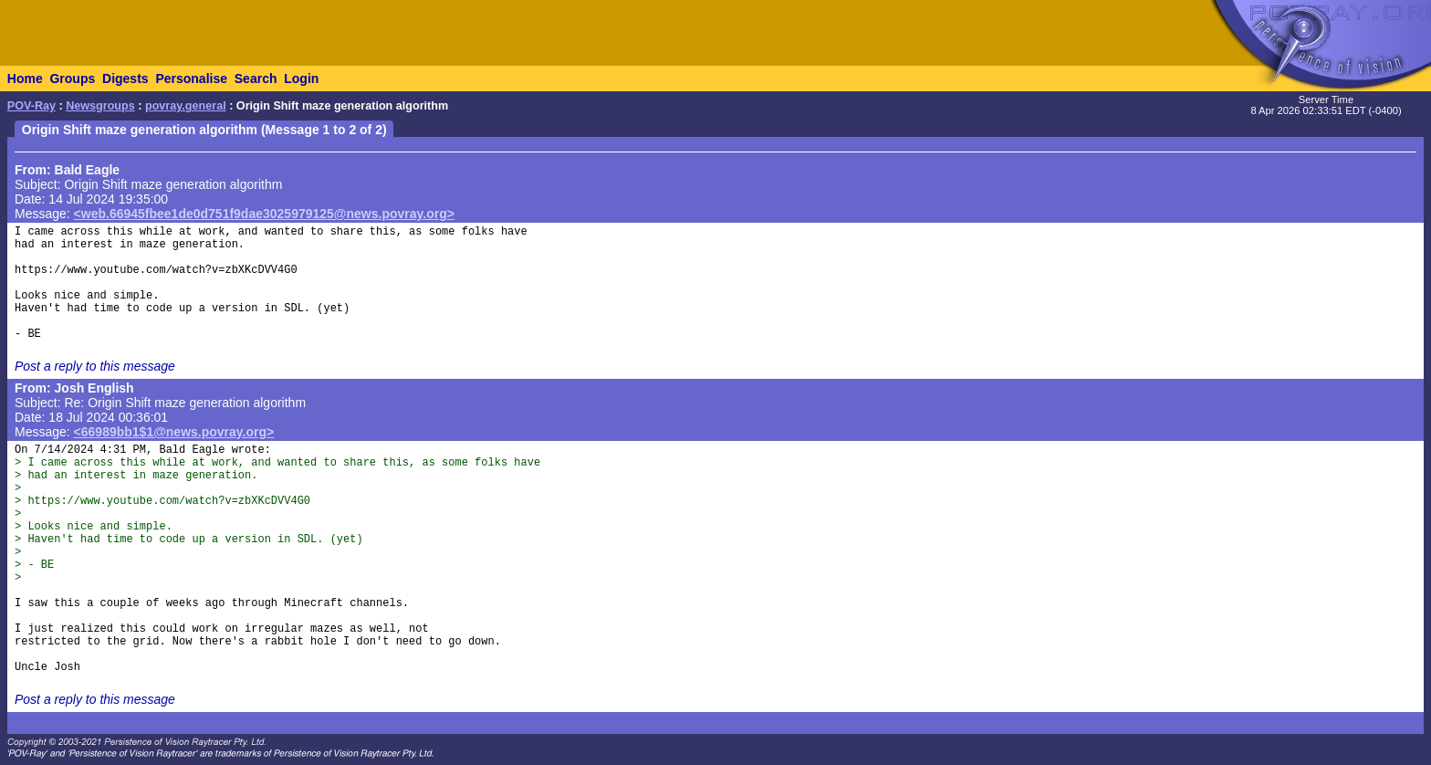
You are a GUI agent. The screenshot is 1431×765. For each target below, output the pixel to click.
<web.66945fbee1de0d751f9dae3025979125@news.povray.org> (264, 213)
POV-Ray (31, 106)
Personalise (191, 78)
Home (25, 78)
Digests (125, 78)
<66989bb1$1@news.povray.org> (174, 431)
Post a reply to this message (95, 366)
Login (301, 78)
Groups (72, 78)
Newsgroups (100, 106)
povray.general (185, 106)
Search (256, 78)
